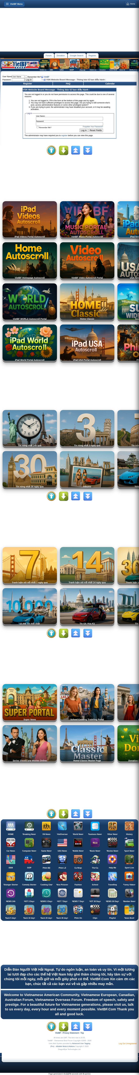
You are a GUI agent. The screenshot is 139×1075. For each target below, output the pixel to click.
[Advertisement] (69, 30)
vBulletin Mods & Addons (65, 1046)
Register (92, 55)
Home (130, 3)
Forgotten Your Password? (93, 127)
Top (82, 1033)
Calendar (110, 83)
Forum (49, 55)
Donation (61, 55)
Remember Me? (33, 77)
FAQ (68, 83)
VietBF (46, 77)
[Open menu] (14, 4)
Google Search (76, 55)
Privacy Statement (71, 1033)
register (64, 135)
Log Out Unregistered (128, 1043)
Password (6, 80)
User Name (7, 77)
